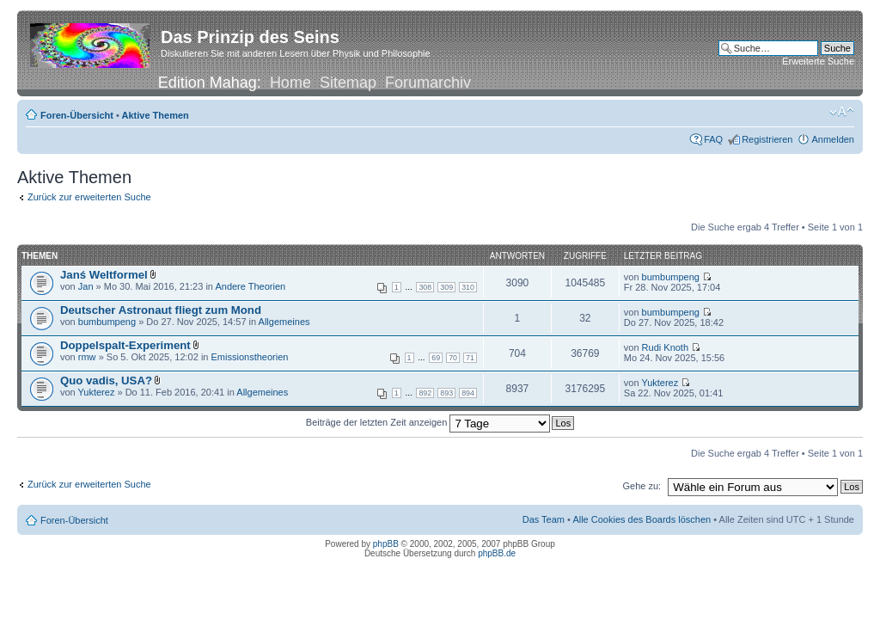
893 (446, 393)
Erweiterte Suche (818, 61)
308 (425, 287)
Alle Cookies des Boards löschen (641, 519)
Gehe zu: (641, 486)
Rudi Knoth (665, 347)
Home (290, 82)
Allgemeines (284, 321)
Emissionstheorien (250, 357)
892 (425, 393)
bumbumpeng (671, 277)
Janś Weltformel (104, 274)
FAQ (713, 139)
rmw (87, 357)
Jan (86, 286)
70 (453, 357)
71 (470, 357)
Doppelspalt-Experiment (125, 345)
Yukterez (96, 392)
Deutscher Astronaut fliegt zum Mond (160, 310)
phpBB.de (497, 553)
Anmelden (832, 139)
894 (467, 393)
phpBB (386, 544)
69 (435, 357)
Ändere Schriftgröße (841, 112)
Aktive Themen (155, 115)
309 (446, 287)
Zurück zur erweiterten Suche (89, 197)
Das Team (543, 519)
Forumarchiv (428, 82)
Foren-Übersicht (76, 115)
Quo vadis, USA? (106, 380)
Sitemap (348, 82)
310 (467, 287)
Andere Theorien (250, 286)
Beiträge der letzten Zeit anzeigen (428, 422)
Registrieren (767, 139)
